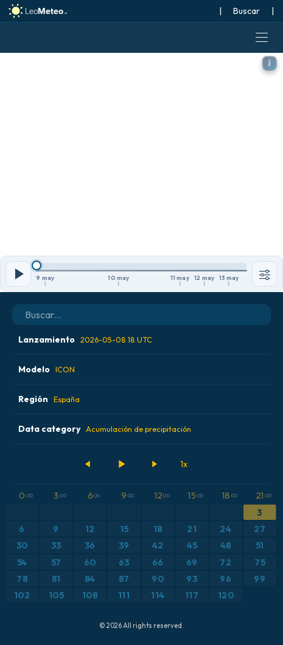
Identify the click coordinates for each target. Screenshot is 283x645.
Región (49, 399)
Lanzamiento (85, 339)
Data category (104, 428)
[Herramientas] (265, 274)
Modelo (46, 369)
